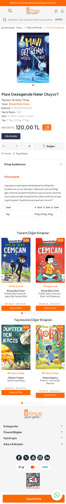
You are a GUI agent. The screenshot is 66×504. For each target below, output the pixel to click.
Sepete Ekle (33, 498)
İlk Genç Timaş (20, 99)
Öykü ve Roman (34, 27)
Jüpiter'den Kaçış (16, 380)
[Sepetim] (56, 11)
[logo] (32, 11)
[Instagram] (40, 457)
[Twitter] (26, 457)
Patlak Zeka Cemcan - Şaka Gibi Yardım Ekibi (15, 295)
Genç (19, 27)
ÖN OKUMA (11, 136)
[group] (33, 58)
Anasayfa (6, 27)
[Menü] (4, 10)
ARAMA (58, 19)
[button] (33, 85)
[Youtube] (33, 457)
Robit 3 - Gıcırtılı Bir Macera (50, 382)
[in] (47, 457)
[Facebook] (19, 457)
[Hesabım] (62, 11)
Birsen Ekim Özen (19, 103)
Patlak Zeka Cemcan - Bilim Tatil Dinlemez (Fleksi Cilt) (50, 295)
